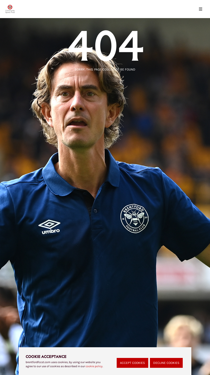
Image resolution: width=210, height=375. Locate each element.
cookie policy (94, 366)
